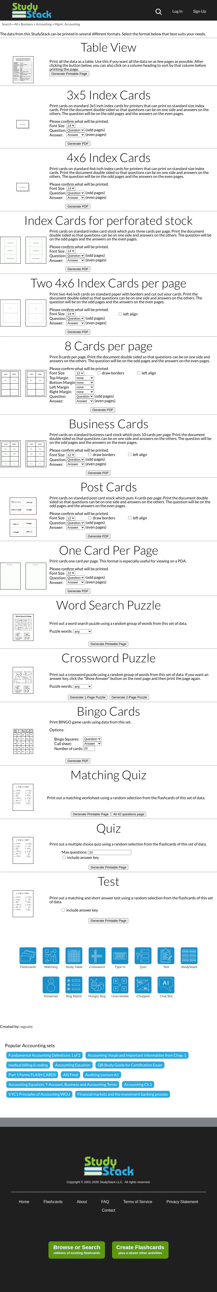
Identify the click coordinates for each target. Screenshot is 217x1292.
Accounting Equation (72, 1065)
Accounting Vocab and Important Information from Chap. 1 (137, 1055)
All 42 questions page (128, 814)
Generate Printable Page (69, 74)
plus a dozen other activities (140, 1249)
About (82, 1202)
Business (27, 24)
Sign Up (199, 11)
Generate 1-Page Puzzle (87, 697)
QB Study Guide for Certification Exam (130, 1065)
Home (24, 1202)
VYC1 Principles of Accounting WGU (39, 1094)
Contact (108, 1210)
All (16, 24)
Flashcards (53, 1202)
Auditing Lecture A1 (102, 1074)
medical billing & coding (28, 1065)
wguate (26, 1026)
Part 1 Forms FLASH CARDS (32, 1074)
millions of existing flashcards (76, 1249)
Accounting (44, 24)
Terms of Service (137, 1202)
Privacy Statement (182, 1202)
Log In (177, 11)
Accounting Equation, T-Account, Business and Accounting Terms (63, 1084)
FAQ (105, 1202)
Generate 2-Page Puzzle (129, 697)
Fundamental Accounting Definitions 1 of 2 (44, 1055)
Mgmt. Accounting (67, 24)
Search (6, 24)
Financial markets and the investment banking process (122, 1094)
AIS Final (70, 1074)
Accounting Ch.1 (138, 1084)
